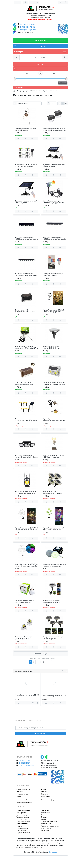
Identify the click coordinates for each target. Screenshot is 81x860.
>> (50, 662)
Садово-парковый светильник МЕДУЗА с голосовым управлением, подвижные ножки (54, 456)
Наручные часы (46, 824)
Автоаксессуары (22, 828)
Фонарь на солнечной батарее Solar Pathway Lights (53, 638)
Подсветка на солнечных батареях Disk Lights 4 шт (51, 601)
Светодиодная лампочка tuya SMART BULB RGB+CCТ (53, 274)
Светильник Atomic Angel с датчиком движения (24, 638)
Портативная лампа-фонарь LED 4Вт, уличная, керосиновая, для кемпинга (26, 492)
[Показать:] (53, 103)
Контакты (19, 796)
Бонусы (44, 789)
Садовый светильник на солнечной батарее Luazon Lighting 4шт (24, 383)
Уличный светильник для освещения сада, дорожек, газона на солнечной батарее (54, 202)
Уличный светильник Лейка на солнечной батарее (25, 129)
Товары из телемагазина (50, 826)
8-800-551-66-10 (27, 24)
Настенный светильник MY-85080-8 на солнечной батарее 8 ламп (26, 274)
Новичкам (44, 794)
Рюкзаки (44, 817)
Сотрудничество (22, 794)
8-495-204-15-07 (27, 27)
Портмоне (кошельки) (49, 815)
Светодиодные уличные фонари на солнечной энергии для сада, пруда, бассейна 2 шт (54, 129)
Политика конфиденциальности (52, 800)
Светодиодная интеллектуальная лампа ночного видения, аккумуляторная (54, 565)
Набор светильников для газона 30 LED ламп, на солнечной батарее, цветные (26, 165)
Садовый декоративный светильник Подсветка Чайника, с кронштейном (54, 420)
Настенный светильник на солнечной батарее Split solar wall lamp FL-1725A (26, 456)
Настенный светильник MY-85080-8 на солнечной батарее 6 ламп (54, 238)
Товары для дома (22, 817)
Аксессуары (45, 813)
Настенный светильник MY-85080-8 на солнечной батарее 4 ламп (26, 238)
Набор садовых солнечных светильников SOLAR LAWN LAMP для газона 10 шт (26, 347)
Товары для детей (22, 824)
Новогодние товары (23, 821)
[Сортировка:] (29, 103)
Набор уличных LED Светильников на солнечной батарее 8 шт (25, 311)
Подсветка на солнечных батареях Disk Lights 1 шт (51, 347)
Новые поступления (23, 810)
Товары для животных (49, 821)
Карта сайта (45, 796)
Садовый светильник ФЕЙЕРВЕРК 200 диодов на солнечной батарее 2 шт (26, 529)
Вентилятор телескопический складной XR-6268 (52, 696)
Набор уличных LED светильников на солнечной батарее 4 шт (52, 492)
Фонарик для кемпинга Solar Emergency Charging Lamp (25, 601)
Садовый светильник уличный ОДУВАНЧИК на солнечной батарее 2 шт (53, 529)
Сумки (43, 819)
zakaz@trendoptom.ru (27, 30)
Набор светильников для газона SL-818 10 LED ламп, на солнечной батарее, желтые (26, 420)
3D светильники (46, 828)
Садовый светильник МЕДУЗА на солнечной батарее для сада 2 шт (26, 565)
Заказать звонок (40, 40)
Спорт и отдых (21, 830)
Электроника (45, 810)
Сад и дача (45, 830)
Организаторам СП (23, 789)
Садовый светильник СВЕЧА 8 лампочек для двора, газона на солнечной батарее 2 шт (53, 311)
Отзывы (44, 792)
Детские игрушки (22, 819)
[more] (37, 138)
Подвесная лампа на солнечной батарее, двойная (54, 165)
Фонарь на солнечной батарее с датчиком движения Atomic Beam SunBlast (54, 383)
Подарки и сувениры (23, 832)
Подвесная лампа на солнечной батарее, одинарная (26, 202)
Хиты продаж (21, 813)
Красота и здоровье (23, 815)
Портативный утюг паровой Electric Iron (24, 696)
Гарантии (19, 792)
